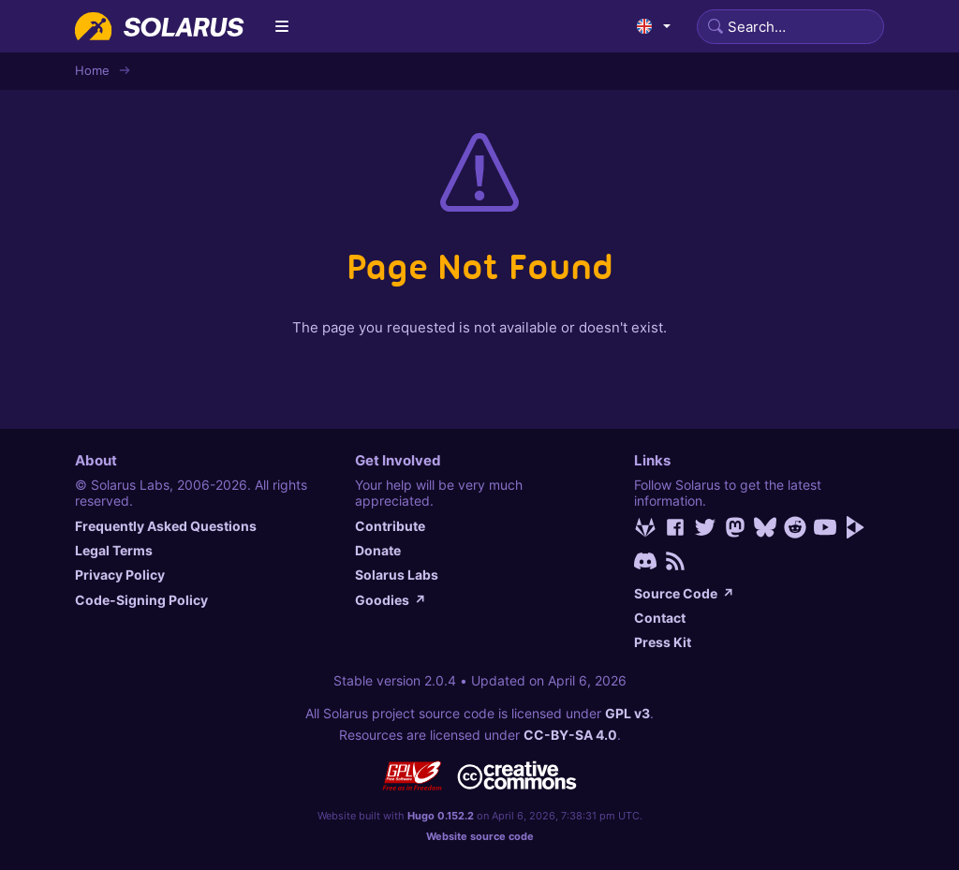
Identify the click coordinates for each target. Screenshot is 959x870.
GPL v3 (627, 713)
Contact (660, 618)
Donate (378, 550)
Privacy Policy (120, 574)
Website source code (480, 836)
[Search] (790, 26)
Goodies (390, 600)
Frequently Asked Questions (166, 526)
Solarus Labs (396, 574)
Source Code (684, 593)
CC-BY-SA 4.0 (570, 735)
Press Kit (662, 642)
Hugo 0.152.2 (440, 815)
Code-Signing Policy (141, 600)
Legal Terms (114, 550)
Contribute (390, 526)
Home (92, 70)
